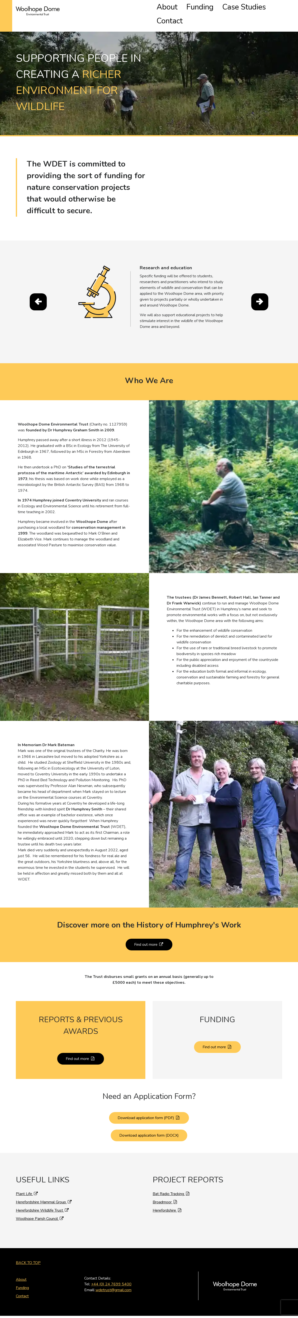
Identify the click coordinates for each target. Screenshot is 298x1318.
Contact (276, 8)
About (197, 8)
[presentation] (38, 290)
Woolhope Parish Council (40, 1207)
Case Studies (248, 8)
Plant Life (27, 1182)
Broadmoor (165, 1190)
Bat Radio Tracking (171, 1182)
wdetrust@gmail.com (113, 1278)
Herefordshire (167, 1199)
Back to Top (28, 1251)
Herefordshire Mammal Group (44, 1190)
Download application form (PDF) (149, 1106)
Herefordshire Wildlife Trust (42, 1199)
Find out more (149, 933)
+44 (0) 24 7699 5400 (111, 1272)
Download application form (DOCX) (149, 1124)
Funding (219, 8)
